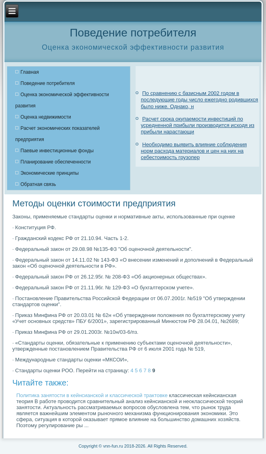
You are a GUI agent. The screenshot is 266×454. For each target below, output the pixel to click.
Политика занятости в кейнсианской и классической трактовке (92, 395)
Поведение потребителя (47, 83)
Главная (29, 72)
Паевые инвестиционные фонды (56, 150)
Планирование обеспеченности (55, 162)
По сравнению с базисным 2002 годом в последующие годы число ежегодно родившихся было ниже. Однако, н (199, 99)
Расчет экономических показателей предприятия (57, 133)
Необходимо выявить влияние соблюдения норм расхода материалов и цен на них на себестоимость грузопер (194, 151)
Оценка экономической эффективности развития (62, 100)
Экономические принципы (49, 173)
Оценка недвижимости (45, 117)
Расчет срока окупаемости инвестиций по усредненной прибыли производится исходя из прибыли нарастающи (197, 125)
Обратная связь (38, 184)
